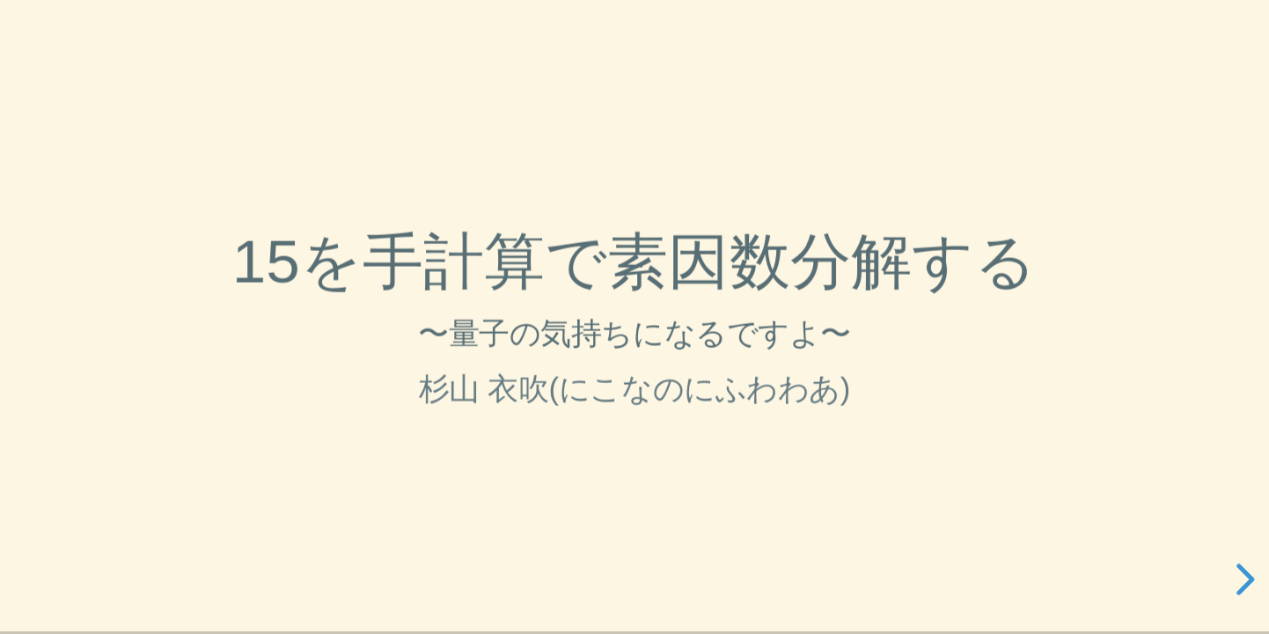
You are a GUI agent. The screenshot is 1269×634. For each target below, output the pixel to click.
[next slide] (1242, 579)
